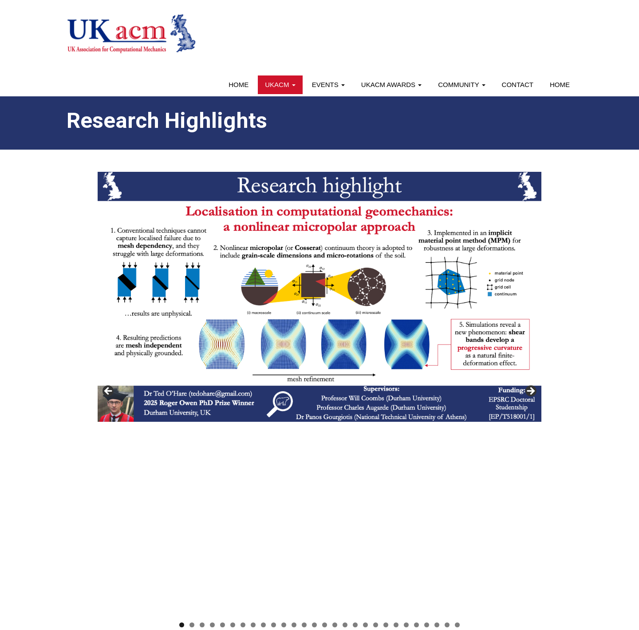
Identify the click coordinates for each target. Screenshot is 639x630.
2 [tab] (191, 430)
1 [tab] (181, 430)
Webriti (223, 605)
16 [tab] (334, 430)
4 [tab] (212, 430)
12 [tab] (294, 430)
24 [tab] (416, 430)
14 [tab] (314, 430)
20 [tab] (375, 430)
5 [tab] (222, 430)
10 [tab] (273, 430)
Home (238, 84)
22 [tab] (396, 430)
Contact (517, 84)
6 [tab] (232, 430)
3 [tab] (202, 430)
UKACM (280, 84)
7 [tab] (243, 430)
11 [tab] (283, 430)
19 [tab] (365, 430)
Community (461, 84)
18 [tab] (355, 430)
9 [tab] (263, 430)
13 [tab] (304, 430)
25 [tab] (426, 430)
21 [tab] (385, 430)
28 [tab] (457, 430)
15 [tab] (324, 430)
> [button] (530, 294)
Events (328, 84)
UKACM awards (391, 84)
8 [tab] (253, 430)
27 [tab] (447, 430)
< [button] (108, 294)
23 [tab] (406, 430)
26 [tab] (436, 430)
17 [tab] (345, 430)
